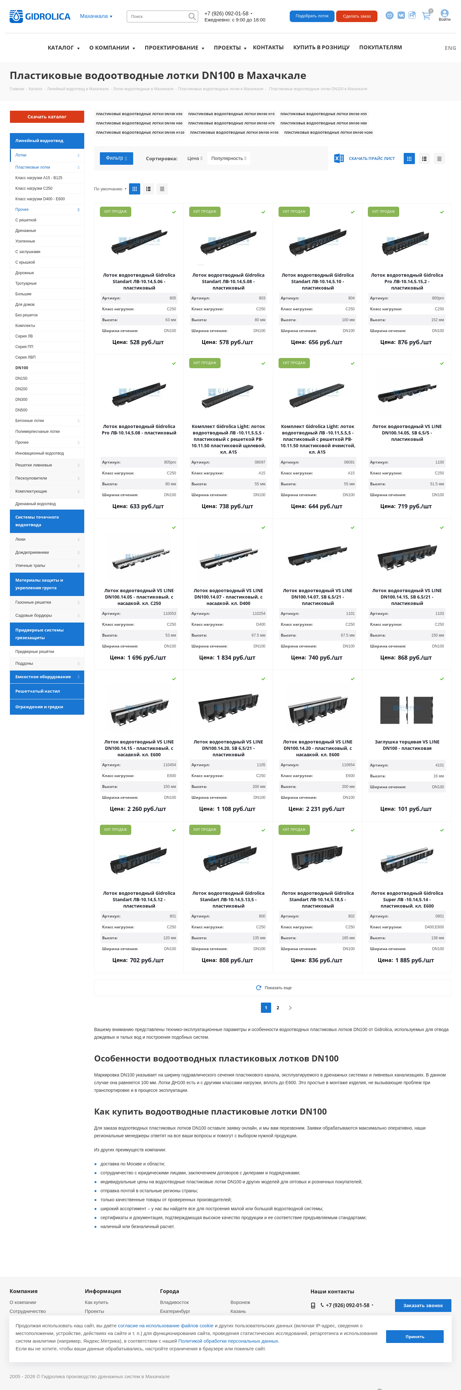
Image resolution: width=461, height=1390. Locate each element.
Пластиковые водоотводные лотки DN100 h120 (140, 132)
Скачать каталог (47, 117)
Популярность (228, 158)
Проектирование (171, 47)
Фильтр (116, 158)
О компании (109, 47)
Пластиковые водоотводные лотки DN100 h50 (139, 114)
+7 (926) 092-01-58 (226, 13)
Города (169, 1291)
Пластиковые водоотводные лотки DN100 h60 (139, 123)
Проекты (227, 47)
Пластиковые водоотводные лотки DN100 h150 (234, 132)
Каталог (61, 47)
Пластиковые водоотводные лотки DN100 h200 (328, 132)
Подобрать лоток (312, 15)
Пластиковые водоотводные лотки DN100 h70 (231, 123)
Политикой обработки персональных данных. (228, 1341)
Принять (415, 1336)
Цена (195, 158)
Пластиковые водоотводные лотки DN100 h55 (323, 114)
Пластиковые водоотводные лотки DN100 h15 (231, 114)
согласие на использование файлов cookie (166, 1325)
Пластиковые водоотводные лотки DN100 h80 (323, 123)
